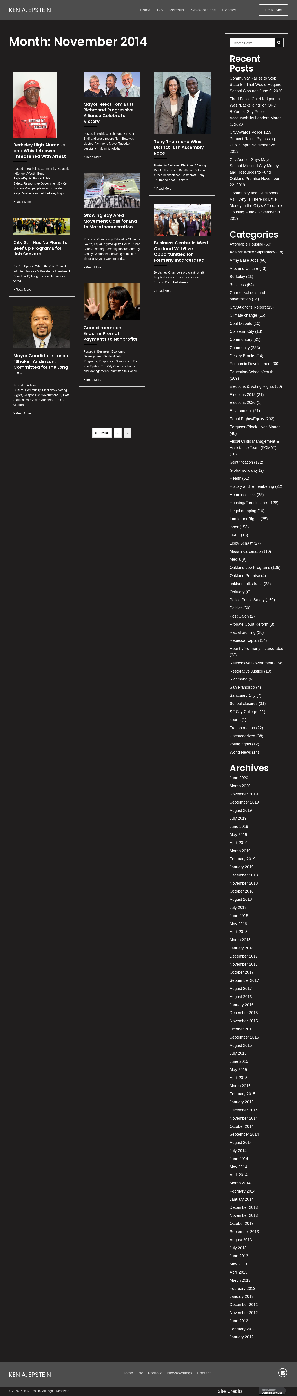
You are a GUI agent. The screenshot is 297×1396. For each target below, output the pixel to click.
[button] (273, 10)
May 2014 (238, 1167)
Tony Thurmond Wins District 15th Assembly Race (179, 147)
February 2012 (242, 1329)
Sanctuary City (242, 695)
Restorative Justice (246, 671)
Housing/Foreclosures (249, 503)
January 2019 (242, 867)
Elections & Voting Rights (252, 386)
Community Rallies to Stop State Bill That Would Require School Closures (255, 84)
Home (127, 1373)
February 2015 (242, 1094)
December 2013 (244, 1207)
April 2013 (239, 1272)
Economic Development (250, 364)
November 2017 (244, 964)
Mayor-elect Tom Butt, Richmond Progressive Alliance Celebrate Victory (109, 112)
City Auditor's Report (248, 307)
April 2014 (239, 1175)
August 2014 (241, 1142)
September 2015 (244, 1037)
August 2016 (241, 997)
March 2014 (240, 1183)
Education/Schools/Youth (252, 372)
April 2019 (239, 843)
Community (240, 348)
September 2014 (244, 1134)
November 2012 (244, 1313)
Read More (22, 201)
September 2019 (244, 802)
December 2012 (244, 1304)
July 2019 (238, 818)
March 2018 (240, 940)
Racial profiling (243, 632)
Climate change (243, 315)
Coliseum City (242, 331)
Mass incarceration (246, 551)
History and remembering (252, 486)
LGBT (235, 535)
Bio (140, 1373)
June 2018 (239, 915)
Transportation (242, 728)
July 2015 (238, 1053)
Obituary (237, 592)
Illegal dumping (243, 511)
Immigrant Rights (245, 519)
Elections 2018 (243, 394)
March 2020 (240, 786)
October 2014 (242, 1126)
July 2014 (238, 1150)
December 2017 (244, 956)
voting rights (240, 744)
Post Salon (239, 616)
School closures (244, 703)
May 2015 (238, 1069)
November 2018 (244, 883)
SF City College (243, 712)
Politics (236, 608)
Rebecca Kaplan (244, 640)
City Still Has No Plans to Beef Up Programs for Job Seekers (40, 248)
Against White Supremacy (252, 252)
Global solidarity (244, 470)
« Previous (102, 433)
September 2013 (244, 1232)
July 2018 (238, 907)
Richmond (239, 679)
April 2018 (239, 932)
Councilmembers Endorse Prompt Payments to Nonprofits (110, 333)
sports (235, 719)
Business (238, 285)
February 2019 (242, 859)
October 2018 (242, 891)
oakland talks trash (246, 584)
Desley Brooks (242, 356)
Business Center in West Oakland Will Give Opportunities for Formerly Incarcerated (181, 251)
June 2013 (239, 1256)
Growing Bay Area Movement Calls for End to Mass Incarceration (110, 221)
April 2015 (239, 1078)
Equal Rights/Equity (247, 419)
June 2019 (239, 826)
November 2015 (244, 1021)
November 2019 (244, 794)
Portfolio (155, 1373)
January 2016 (242, 1005)
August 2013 (241, 1240)
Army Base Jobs (244, 260)
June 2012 (239, 1321)
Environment (241, 411)
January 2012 (242, 1337)
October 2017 (242, 972)
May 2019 (238, 834)
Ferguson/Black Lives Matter (255, 427)
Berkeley (237, 276)
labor (234, 527)
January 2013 (242, 1296)
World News (240, 752)
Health (235, 478)
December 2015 (244, 1013)
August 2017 (241, 988)
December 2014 (244, 1110)
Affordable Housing (246, 244)
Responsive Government (251, 663)
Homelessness (243, 494)
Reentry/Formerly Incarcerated (256, 648)
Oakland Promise (245, 575)
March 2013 (240, 1280)
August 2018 (241, 899)
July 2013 (238, 1248)
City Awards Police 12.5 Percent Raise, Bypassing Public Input (252, 138)
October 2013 (242, 1223)
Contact (204, 1373)
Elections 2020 (243, 402)
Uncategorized (242, 736)
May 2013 (238, 1264)
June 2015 (239, 1061)
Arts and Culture (244, 268)
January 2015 (242, 1102)
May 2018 (238, 924)
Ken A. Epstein (30, 10)
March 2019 (240, 851)
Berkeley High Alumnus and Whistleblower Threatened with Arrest (39, 150)
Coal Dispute (241, 323)
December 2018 (244, 875)
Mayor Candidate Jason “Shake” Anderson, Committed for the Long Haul (40, 364)
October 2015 (242, 1029)
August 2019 (241, 810)
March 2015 (240, 1086)
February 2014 (242, 1191)
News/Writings (179, 1373)
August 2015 (241, 1045)
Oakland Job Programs (250, 567)
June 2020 (239, 778)
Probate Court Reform (249, 624)
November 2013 (244, 1215)
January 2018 (242, 948)
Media (235, 559)
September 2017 (244, 980)
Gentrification (241, 462)
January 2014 (242, 1199)
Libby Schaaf (241, 543)
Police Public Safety (247, 600)
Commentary (241, 339)
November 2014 (244, 1118)
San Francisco (242, 687)
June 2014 (239, 1159)
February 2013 (242, 1288)
